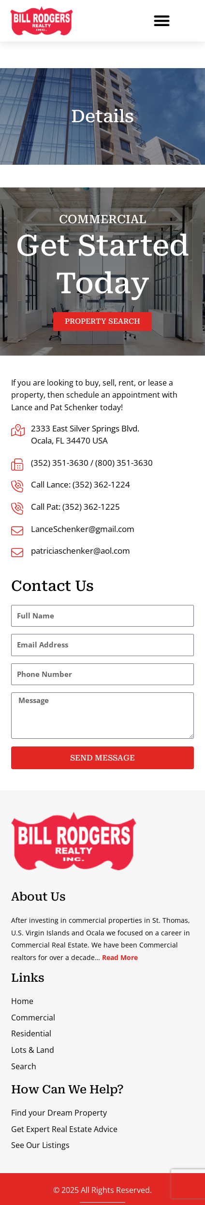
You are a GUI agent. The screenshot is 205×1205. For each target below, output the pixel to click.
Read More (120, 957)
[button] (162, 21)
